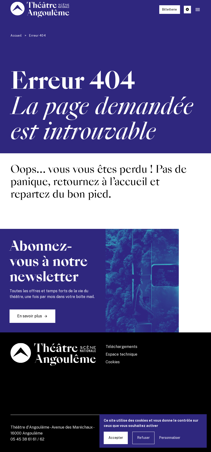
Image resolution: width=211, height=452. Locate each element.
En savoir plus (29, 316)
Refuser (143, 438)
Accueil (16, 35)
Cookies (113, 362)
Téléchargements (121, 346)
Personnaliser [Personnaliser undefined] (169, 438)
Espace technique (121, 354)
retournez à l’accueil (100, 181)
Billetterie (169, 9)
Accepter (115, 438)
